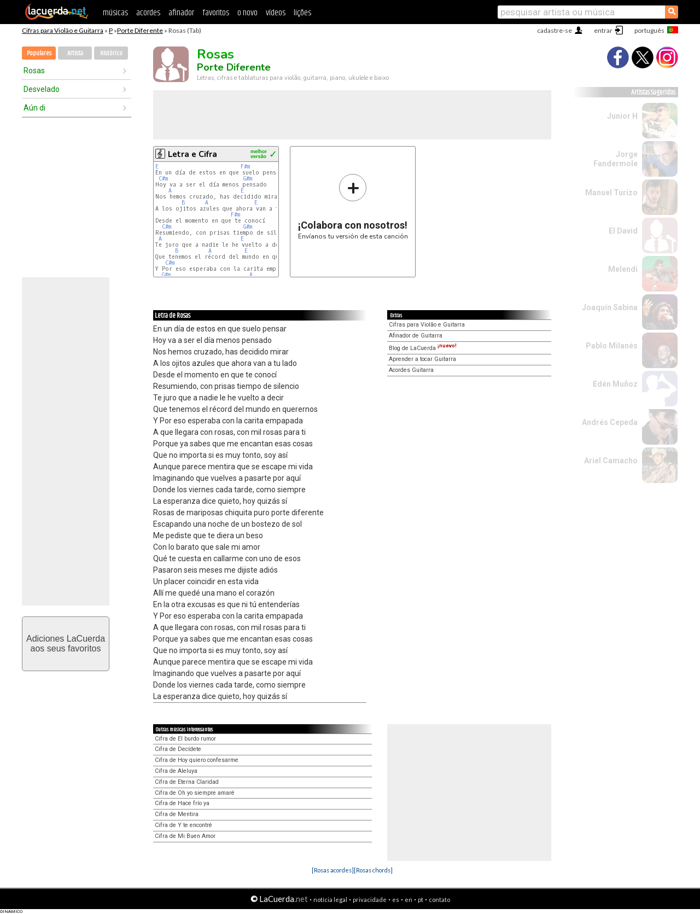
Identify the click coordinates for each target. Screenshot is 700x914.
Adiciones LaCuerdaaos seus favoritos (65, 643)
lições (302, 13)
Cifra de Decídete (178, 749)
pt (420, 899)
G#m (247, 178)
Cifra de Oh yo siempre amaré (195, 792)
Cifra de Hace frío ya (182, 803)
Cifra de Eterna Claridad (187, 781)
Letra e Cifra (192, 154)
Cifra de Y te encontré (183, 825)
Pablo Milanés (612, 345)
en (408, 899)
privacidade (370, 899)
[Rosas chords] (373, 870)
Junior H (622, 116)
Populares (39, 53)
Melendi (623, 269)
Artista (75, 53)
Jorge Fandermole (615, 159)
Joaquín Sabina (610, 307)
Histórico (111, 53)
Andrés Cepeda (610, 422)
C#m (163, 178)
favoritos (215, 13)
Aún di (34, 107)
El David (623, 230)
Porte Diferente (140, 30)
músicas (115, 13)
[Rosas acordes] (333, 870)
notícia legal (330, 899)
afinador (181, 13)
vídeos (275, 13)
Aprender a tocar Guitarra (422, 359)
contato (439, 899)
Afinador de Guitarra (415, 335)
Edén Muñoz (615, 384)
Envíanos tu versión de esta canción (353, 206)
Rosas (34, 70)
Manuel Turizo (611, 192)
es (395, 899)
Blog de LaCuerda (423, 348)
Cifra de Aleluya (176, 771)
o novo (247, 13)
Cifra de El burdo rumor (185, 738)
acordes (148, 13)
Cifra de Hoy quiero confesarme (196, 760)
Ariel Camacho (611, 460)
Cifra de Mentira (177, 814)
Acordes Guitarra (411, 370)
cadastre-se (554, 30)
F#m (245, 166)
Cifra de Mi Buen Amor (185, 836)
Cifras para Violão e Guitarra (62, 30)
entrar (603, 30)
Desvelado (42, 89)
